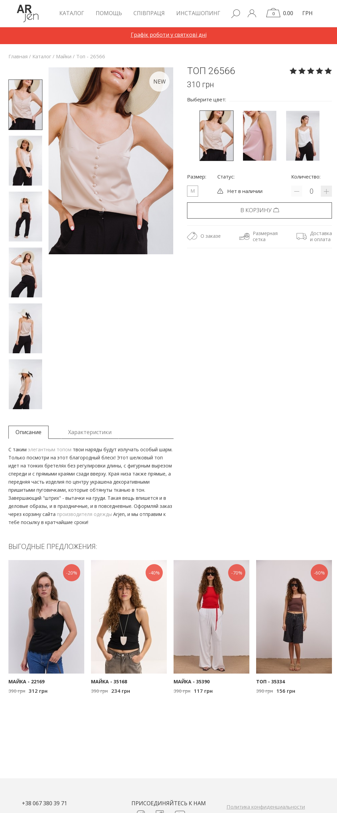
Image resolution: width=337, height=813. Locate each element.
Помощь (109, 13)
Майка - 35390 (192, 681)
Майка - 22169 (26, 681)
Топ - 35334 (270, 681)
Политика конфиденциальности (265, 806)
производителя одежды (84, 514)
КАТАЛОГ (71, 13)
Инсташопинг (198, 13)
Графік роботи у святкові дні (169, 34)
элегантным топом (49, 449)
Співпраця (149, 13)
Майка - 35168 (109, 681)
